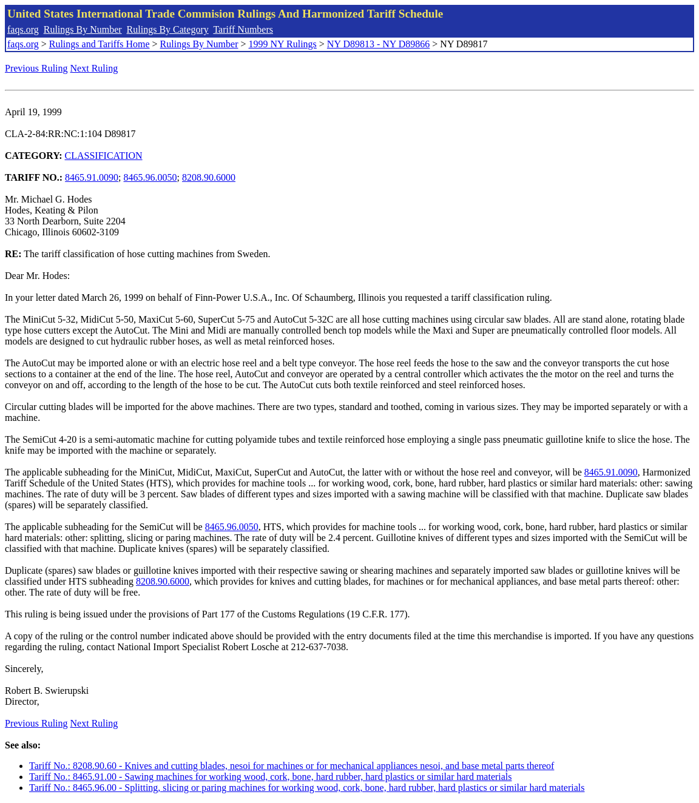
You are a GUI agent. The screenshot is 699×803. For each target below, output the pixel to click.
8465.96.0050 (150, 177)
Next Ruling (94, 68)
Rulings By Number (83, 29)
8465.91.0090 (91, 177)
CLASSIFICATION (104, 155)
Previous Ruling (36, 68)
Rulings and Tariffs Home (99, 44)
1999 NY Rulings (283, 44)
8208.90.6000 (208, 177)
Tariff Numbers (243, 29)
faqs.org (23, 29)
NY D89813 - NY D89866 (378, 44)
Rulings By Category (168, 29)
